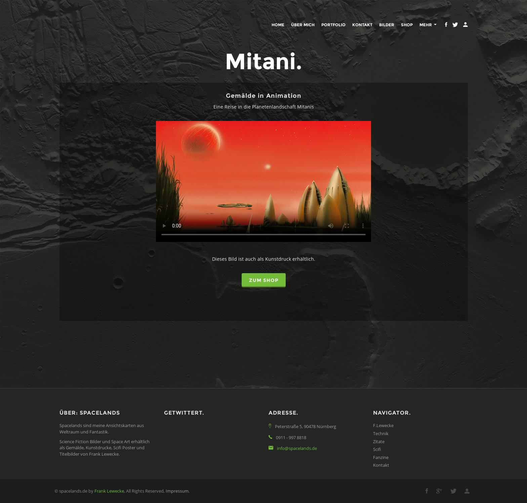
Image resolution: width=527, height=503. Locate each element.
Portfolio (333, 24)
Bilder (386, 24)
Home (278, 24)
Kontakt (362, 24)
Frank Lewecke (109, 491)
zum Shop (263, 280)
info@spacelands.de (297, 448)
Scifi (377, 449)
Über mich (303, 24)
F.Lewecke (383, 425)
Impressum (177, 491)
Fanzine (381, 457)
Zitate (378, 441)
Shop (407, 24)
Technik (381, 433)
